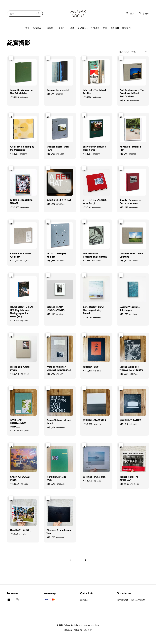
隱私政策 (78, 630)
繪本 (72, 28)
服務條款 (68, 630)
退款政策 (88, 630)
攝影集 (50, 28)
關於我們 (126, 28)
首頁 (27, 28)
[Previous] (70, 560)
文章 (105, 28)
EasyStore (95, 625)
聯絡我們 (115, 28)
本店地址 (84, 600)
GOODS (82, 28)
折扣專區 (95, 28)
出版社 (62, 28)
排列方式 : (124, 51)
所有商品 (37, 28)
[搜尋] (38, 13)
